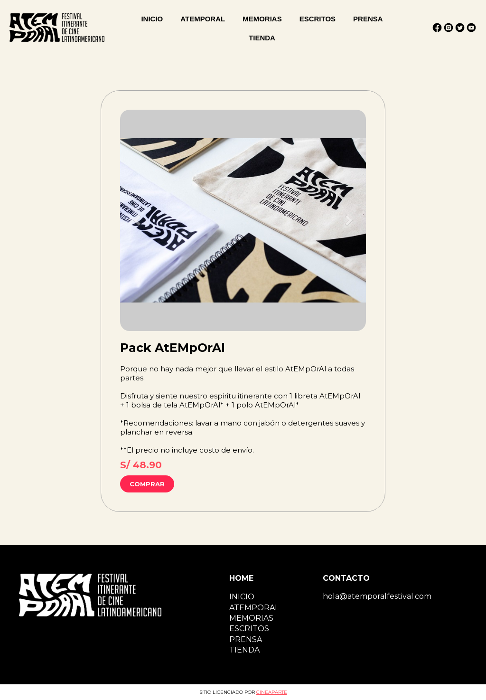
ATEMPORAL (202, 19)
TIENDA (262, 38)
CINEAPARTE (271, 692)
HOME (241, 578)
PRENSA (368, 19)
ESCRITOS (317, 19)
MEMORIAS (262, 19)
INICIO (152, 19)
